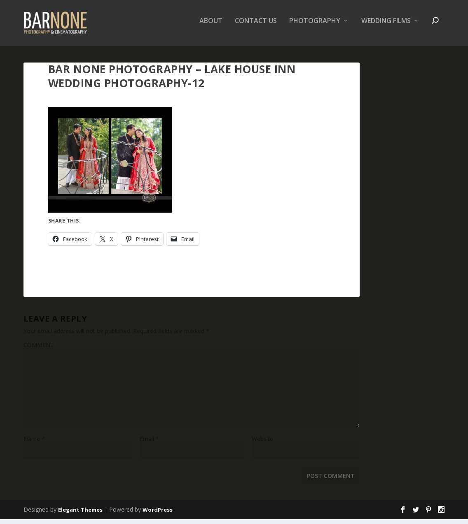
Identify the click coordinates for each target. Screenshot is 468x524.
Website (262, 443)
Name (34, 443)
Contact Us (256, 26)
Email (149, 443)
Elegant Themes (80, 514)
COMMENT (38, 350)
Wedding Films (386, 26)
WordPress (158, 514)
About (210, 26)
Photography (314, 26)
